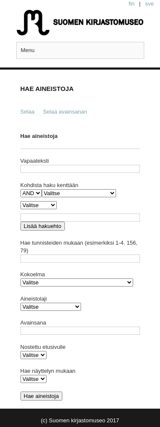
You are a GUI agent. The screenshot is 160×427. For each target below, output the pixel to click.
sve (149, 3)
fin (132, 3)
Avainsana (33, 322)
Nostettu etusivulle (43, 347)
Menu (28, 50)
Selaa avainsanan (65, 111)
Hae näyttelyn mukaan (48, 371)
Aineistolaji (33, 298)
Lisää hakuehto (42, 226)
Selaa (27, 111)
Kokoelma (32, 274)
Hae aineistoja (39, 136)
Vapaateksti (34, 161)
